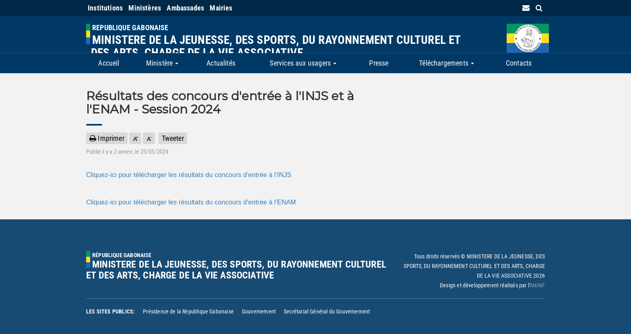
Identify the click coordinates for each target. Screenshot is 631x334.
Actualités (220, 63)
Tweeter (173, 138)
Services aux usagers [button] (303, 63)
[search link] (539, 8)
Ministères (144, 8)
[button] (135, 138)
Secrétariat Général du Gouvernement (327, 311)
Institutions (105, 8)
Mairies (221, 8)
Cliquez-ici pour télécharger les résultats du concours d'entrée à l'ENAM (191, 202)
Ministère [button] (162, 63)
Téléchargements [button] (446, 63)
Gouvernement (259, 311)
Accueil (108, 63)
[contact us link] (526, 8)
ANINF (537, 285)
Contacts (519, 63)
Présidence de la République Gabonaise (188, 311)
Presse (378, 63)
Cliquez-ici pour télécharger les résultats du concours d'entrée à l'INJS (188, 174)
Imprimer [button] (106, 138)
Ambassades (185, 8)
